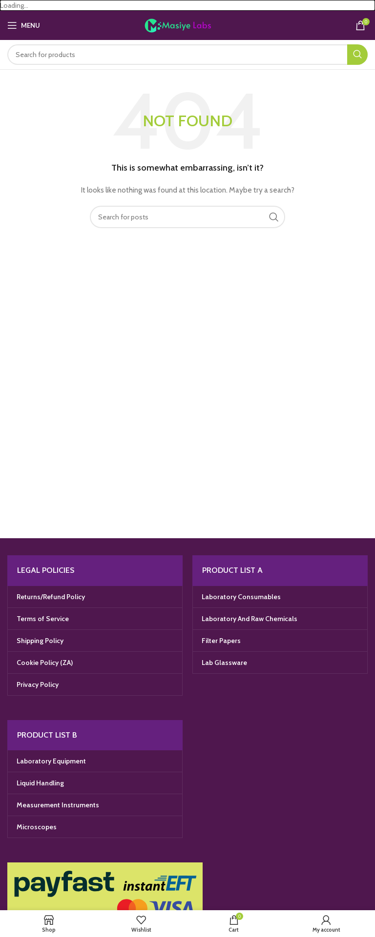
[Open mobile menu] (23, 25)
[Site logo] (187, 24)
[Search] (187, 54)
